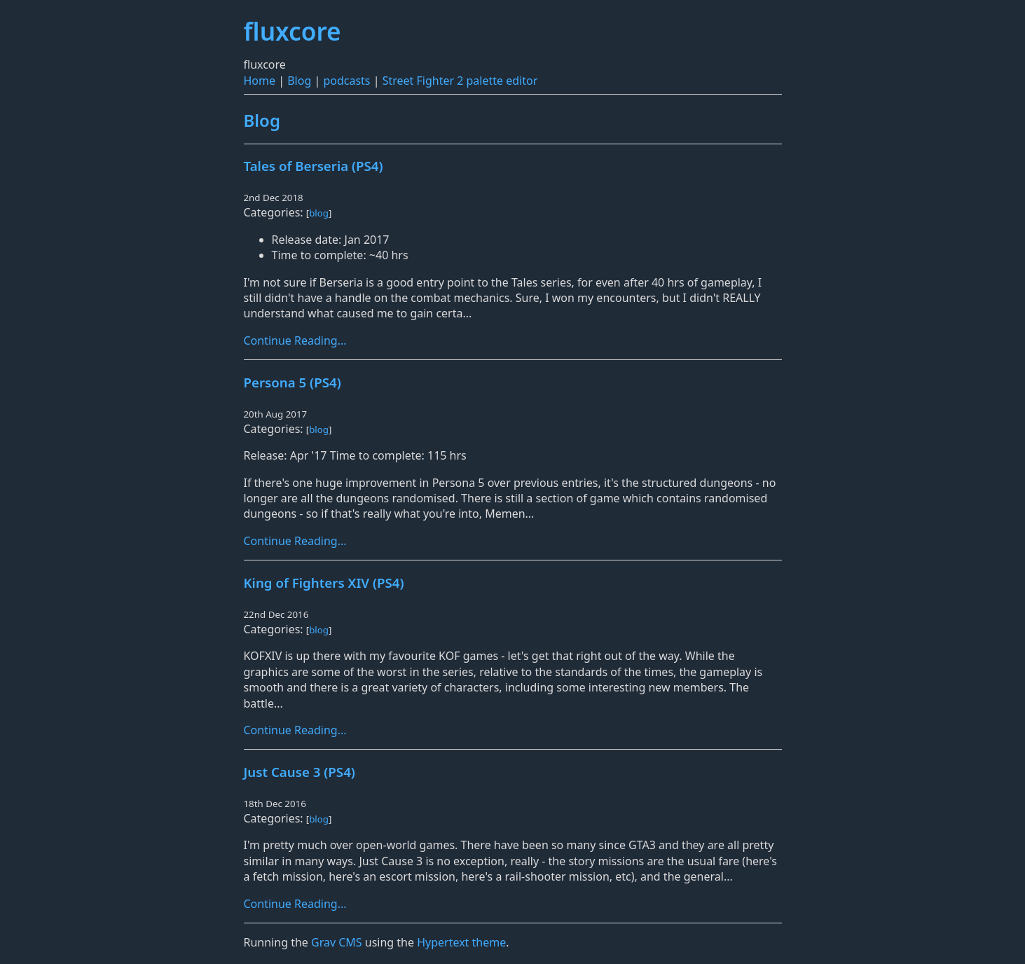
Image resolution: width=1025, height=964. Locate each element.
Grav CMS (336, 942)
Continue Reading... (295, 340)
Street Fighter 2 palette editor (460, 80)
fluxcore (292, 31)
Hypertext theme (461, 942)
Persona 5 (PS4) (292, 382)
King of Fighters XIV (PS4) (324, 582)
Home (260, 80)
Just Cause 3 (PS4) (299, 771)
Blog (299, 80)
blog (319, 213)
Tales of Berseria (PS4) (313, 165)
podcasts (346, 80)
